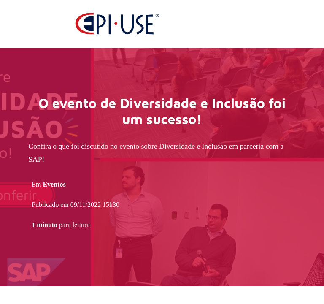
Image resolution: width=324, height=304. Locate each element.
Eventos (54, 184)
